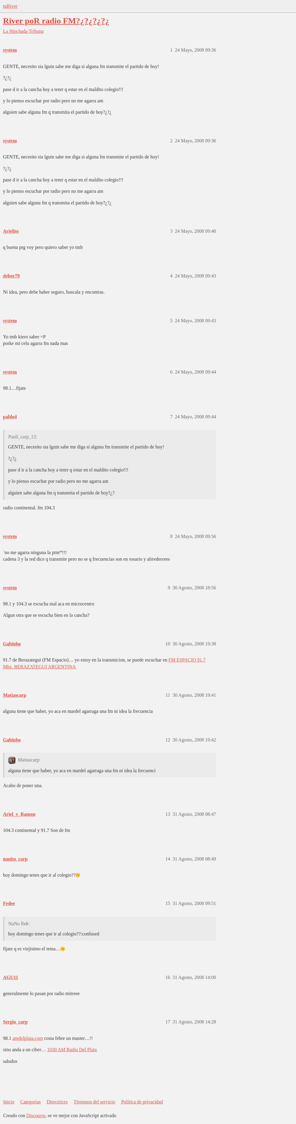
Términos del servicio (94, 1101)
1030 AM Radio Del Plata (72, 1049)
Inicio (8, 1101)
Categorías (30, 1101)
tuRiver (10, 6)
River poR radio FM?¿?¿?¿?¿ (56, 20)
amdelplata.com (28, 1038)
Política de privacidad (142, 1101)
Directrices (57, 1101)
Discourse (35, 1115)
